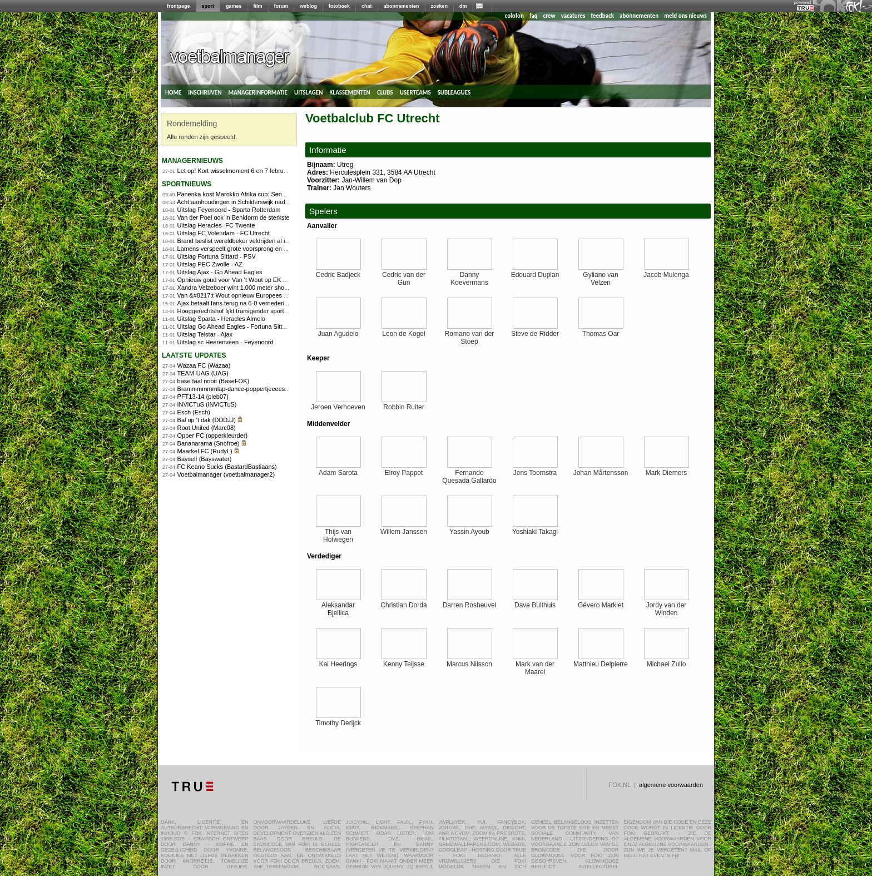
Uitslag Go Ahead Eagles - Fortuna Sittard (234, 326)
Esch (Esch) (193, 412)
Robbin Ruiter (404, 404)
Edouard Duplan (535, 272)
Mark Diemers (666, 470)
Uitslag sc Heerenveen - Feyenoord (225, 342)
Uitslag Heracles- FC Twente (216, 225)
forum (281, 6)
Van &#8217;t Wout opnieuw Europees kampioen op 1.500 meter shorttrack (279, 295)
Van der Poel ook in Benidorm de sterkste (233, 217)
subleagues (454, 92)
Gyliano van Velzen (600, 275)
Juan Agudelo (338, 331)
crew (549, 15)
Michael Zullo (666, 661)
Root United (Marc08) (206, 427)
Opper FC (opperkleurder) (212, 435)
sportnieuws (186, 183)
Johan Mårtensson (600, 470)
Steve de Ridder (535, 331)
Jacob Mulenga (665, 272)
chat (366, 6)
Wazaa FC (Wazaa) (204, 365)
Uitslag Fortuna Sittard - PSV (216, 256)
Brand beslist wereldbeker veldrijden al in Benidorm (246, 240)
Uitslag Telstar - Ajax (204, 334)
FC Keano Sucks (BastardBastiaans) (227, 466)
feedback (602, 15)
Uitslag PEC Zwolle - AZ (209, 264)
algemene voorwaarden (671, 784)
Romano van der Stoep (469, 334)
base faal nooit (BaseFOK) (213, 381)
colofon (514, 15)
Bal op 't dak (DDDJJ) (206, 420)
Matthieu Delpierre (600, 661)
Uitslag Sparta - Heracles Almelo (221, 318)
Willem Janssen (403, 529)
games (234, 6)
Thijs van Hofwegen (338, 532)
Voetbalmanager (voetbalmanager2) (226, 474)
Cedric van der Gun (404, 275)
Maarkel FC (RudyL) (204, 451)
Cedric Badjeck (338, 272)
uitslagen (308, 92)
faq (533, 15)
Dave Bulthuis (535, 602)
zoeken (439, 6)
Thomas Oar (600, 331)
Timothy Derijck (338, 720)
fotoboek (339, 6)
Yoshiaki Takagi (535, 529)
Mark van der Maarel (535, 665)
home (173, 92)
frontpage (178, 6)
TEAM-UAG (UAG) (203, 373)
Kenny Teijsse (404, 661)
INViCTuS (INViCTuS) (207, 404)
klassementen (349, 92)
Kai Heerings (338, 661)
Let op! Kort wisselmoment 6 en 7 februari (234, 170)
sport (208, 6)
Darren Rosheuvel (470, 602)
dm (463, 6)
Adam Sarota (338, 470)
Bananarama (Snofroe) (208, 443)
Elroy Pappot (404, 470)
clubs (385, 92)
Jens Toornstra (535, 470)
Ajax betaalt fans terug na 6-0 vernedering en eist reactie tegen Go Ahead (277, 303)
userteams (415, 92)
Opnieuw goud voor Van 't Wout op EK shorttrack (243, 279)
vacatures (573, 15)
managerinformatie (258, 92)
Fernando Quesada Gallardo (469, 473)
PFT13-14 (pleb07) (203, 396)
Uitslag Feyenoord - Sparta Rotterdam (229, 209)
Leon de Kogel (404, 331)
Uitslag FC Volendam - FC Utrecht (223, 233)
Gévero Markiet (600, 602)
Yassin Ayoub (469, 529)
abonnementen (401, 6)
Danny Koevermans (469, 275)
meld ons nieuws (685, 15)
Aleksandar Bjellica (338, 606)
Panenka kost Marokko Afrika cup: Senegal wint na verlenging (260, 194)
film (258, 6)
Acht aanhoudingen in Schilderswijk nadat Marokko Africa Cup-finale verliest (280, 202)
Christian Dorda (403, 602)
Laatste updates (194, 354)
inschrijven (204, 92)
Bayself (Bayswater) (204, 459)
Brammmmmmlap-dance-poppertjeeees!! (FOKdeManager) (257, 388)
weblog (308, 6)
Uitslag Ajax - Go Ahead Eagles (219, 272)
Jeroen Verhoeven (338, 404)
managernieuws (192, 160)
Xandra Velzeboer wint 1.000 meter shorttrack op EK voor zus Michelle (273, 287)
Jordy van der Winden (666, 606)
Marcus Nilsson (469, 661)
